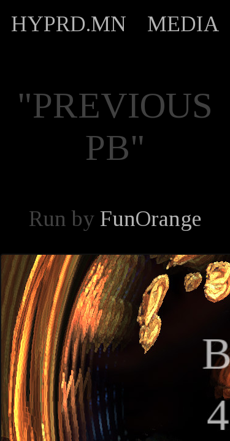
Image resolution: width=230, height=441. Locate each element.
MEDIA (183, 24)
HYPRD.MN (68, 24)
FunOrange (150, 218)
